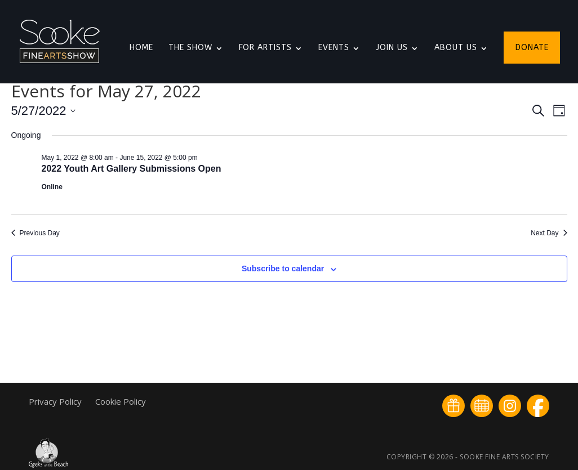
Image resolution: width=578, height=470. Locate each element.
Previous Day (35, 233)
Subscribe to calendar (283, 268)
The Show (190, 48)
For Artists (265, 48)
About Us (455, 48)
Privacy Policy (56, 401)
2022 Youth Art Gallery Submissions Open (131, 168)
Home (141, 48)
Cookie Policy (120, 401)
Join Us (392, 48)
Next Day (549, 233)
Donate (532, 48)
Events (333, 48)
